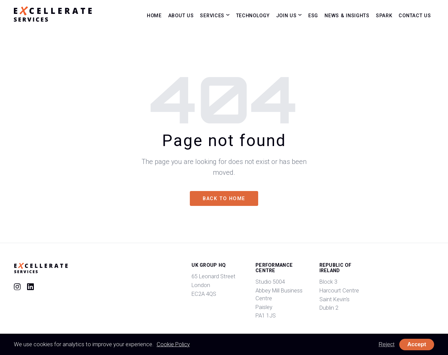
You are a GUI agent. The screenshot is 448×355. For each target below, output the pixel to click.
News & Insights (346, 15)
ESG (313, 15)
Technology (253, 15)
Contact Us (415, 15)
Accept (416, 344)
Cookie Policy (173, 344)
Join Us (286, 15)
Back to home (224, 198)
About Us (181, 15)
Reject (387, 344)
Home (154, 15)
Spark (384, 15)
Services (212, 15)
